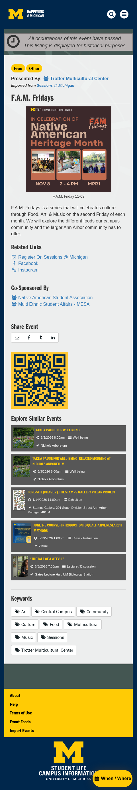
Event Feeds (20, 721)
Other (34, 68)
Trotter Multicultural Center (43, 650)
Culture (24, 624)
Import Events (22, 730)
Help (14, 704)
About (15, 695)
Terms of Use (21, 713)
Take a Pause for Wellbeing (58, 430)
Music (23, 637)
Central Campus (53, 611)
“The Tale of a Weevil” (47, 558)
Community (94, 611)
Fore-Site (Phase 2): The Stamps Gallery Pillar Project (71, 492)
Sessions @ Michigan (55, 85)
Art (20, 611)
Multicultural (83, 624)
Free (18, 68)
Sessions (52, 637)
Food (51, 624)
